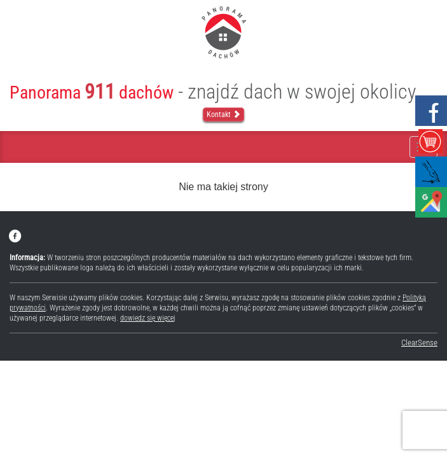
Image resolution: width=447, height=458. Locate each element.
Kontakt (223, 114)
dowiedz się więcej (147, 318)
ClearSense (419, 342)
